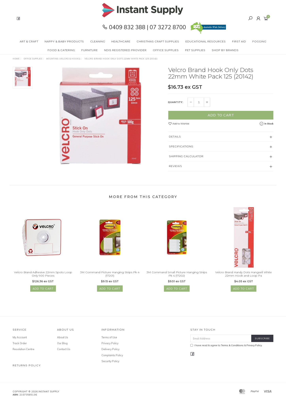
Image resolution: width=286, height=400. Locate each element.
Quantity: (175, 102)
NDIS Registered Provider (125, 50)
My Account (20, 337)
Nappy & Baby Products (64, 41)
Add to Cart (221, 115)
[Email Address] (220, 338)
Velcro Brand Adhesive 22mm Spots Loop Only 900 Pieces (43, 279)
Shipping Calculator (186, 156)
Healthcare (120, 41)
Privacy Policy (110, 343)
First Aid (239, 41)
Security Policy (110, 361)
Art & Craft (29, 41)
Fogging (259, 41)
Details (175, 136)
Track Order (20, 343)
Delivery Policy (110, 349)
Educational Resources (205, 41)
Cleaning (97, 41)
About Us (62, 337)
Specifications (181, 146)
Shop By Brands (225, 50)
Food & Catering (61, 50)
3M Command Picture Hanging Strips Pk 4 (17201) (109, 279)
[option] (100, 116)
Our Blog (62, 343)
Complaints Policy (112, 355)
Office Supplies (166, 50)
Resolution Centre (23, 349)
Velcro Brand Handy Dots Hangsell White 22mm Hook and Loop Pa (243, 279)
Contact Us (63, 349)
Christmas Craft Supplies (158, 41)
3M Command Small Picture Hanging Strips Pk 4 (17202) (177, 279)
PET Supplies (195, 50)
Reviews (175, 166)
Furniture (89, 50)
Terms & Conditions (232, 345)
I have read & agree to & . (226, 345)
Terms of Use (109, 337)
